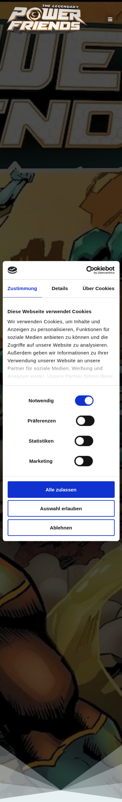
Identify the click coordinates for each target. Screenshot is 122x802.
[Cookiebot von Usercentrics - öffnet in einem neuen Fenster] (87, 270)
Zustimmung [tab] (22, 288)
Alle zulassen (61, 489)
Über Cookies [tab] (99, 288)
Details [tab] (60, 288)
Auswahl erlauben (61, 508)
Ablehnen (61, 527)
